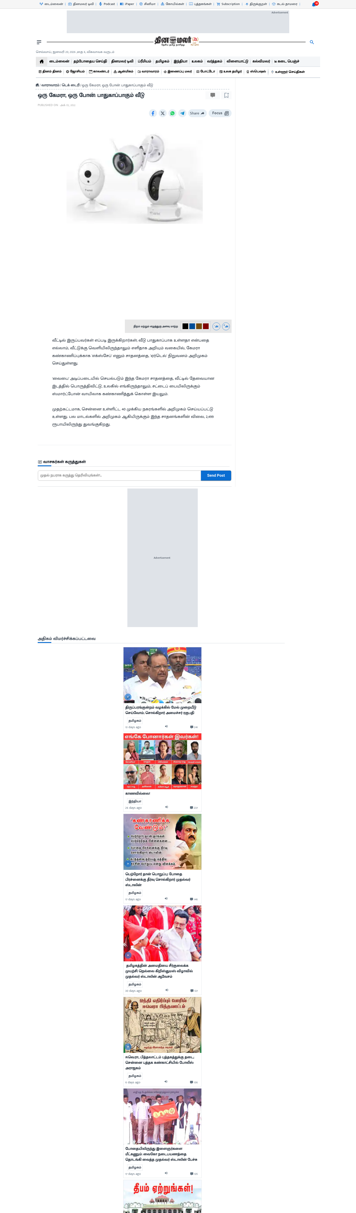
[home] (41, 61)
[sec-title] (135, 462)
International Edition (294, 1165)
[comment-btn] (310, 318)
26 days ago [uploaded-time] (250, 399)
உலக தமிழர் (55, 1174)
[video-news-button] (244, 288)
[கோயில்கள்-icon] (172, 4)
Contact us (166, 1209)
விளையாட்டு (56, 1157)
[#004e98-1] (192, 326)
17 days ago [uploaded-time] (249, 490)
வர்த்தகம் (53, 1149)
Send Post (216, 476)
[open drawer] (39, 42)
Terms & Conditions (197, 1209)
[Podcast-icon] (106, 4)
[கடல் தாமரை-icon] (284, 4)
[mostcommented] (279, 266)
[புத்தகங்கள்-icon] (200, 4)
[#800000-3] (206, 326)
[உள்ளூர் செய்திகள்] (288, 72)
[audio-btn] (283, 318)
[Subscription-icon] (228, 4)
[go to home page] (176, 42)
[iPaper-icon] (126, 4)
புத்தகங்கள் (54, 1165)
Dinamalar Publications (294, 1149)
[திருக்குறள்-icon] (255, 4)
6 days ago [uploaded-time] (249, 673)
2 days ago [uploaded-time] (249, 1126)
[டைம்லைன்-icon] (51, 4)
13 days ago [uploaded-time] (249, 318)
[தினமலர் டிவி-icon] (81, 4)
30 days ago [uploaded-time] (250, 582)
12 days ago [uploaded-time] (249, 1034)
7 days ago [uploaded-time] (249, 948)
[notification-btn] (313, 4)
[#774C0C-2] (199, 326)
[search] (311, 42)
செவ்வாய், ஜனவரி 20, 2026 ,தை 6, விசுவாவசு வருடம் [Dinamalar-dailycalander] (75, 52)
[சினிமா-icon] (147, 4)
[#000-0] (185, 326)
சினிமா (52, 1141)
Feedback (294, 1157)
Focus (220, 113)
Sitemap (226, 1209)
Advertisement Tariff (294, 1141)
